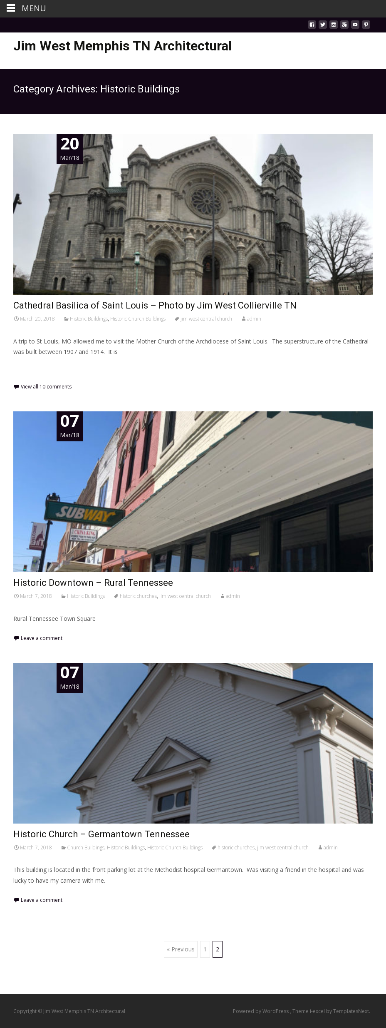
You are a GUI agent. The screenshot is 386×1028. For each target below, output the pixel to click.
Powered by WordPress (261, 1011)
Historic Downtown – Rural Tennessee (93, 582)
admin (254, 318)
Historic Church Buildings (138, 318)
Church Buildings (85, 847)
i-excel (318, 1011)
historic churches (138, 596)
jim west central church (206, 318)
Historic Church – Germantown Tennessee (101, 834)
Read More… (31, 367)
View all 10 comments (46, 386)
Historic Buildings (89, 318)
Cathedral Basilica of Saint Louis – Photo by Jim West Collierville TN (155, 305)
